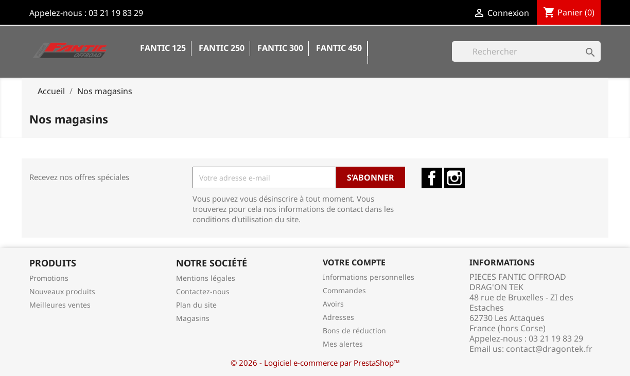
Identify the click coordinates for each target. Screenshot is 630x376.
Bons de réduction (354, 330)
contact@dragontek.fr (549, 348)
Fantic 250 (221, 47)
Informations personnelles (368, 277)
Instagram (454, 178)
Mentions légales (205, 278)
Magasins (192, 318)
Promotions (48, 278)
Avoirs (333, 304)
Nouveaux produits (62, 291)
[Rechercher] (526, 51)
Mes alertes (343, 344)
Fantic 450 (339, 47)
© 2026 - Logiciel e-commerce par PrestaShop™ (315, 362)
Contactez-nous (203, 291)
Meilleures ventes (60, 305)
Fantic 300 (280, 47)
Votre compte (354, 262)
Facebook (432, 178)
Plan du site (196, 305)
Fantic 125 (163, 47)
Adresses (338, 317)
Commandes (344, 290)
